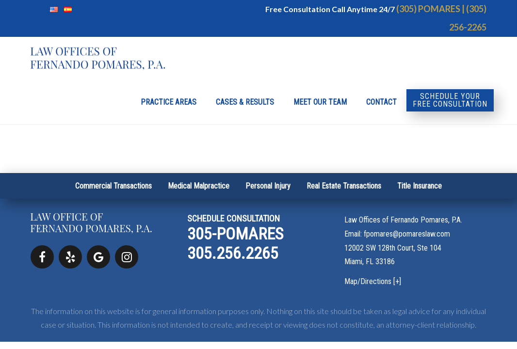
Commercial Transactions (113, 185)
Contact (381, 102)
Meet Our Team (320, 102)
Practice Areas (168, 102)
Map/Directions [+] (372, 281)
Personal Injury (268, 185)
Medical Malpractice (198, 185)
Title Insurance (419, 185)
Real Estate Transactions (344, 185)
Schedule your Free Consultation (450, 100)
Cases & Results (245, 102)
